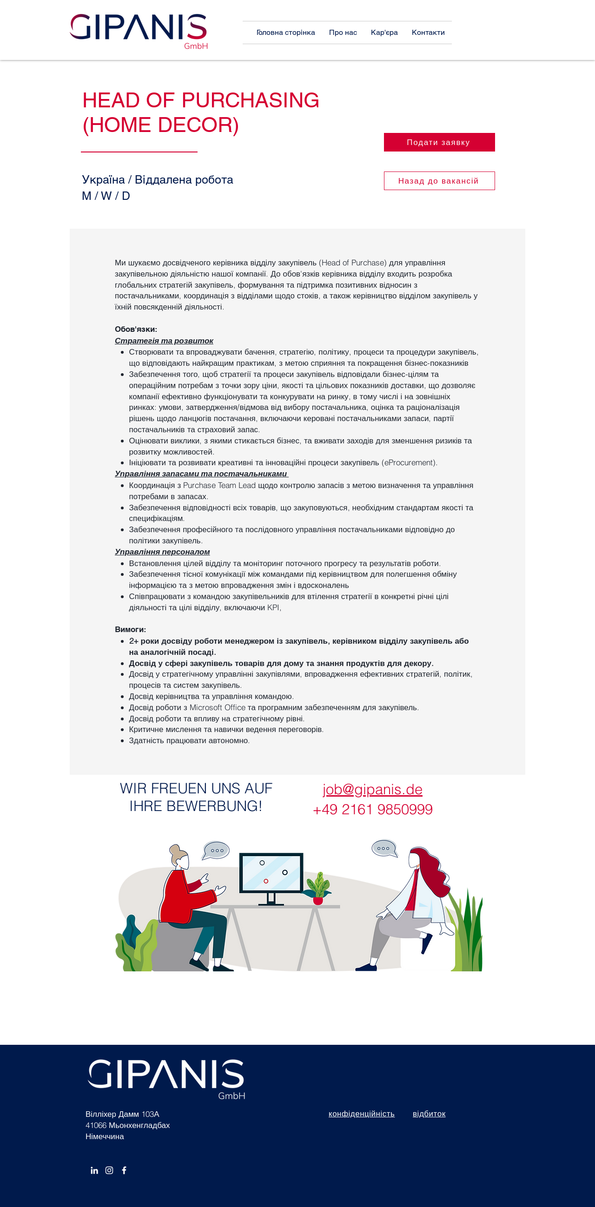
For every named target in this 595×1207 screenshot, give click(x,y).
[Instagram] (109, 1170)
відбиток (429, 1113)
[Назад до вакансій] (439, 180)
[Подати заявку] (439, 142)
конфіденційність (362, 1113)
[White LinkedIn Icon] (94, 1170)
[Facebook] (124, 1170)
